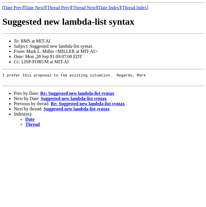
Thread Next (84, 7)
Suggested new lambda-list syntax (74, 100)
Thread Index (134, 7)
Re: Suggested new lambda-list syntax (77, 95)
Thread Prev (58, 7)
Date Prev (13, 7)
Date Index (109, 7)
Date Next (34, 7)
